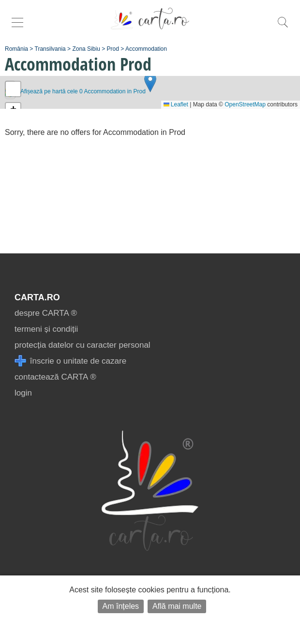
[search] (282, 27)
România (16, 48)
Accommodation (146, 48)
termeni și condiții (46, 329)
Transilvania (50, 48)
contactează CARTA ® (55, 377)
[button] (150, 82)
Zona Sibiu (86, 48)
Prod (113, 48)
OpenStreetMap (245, 104)
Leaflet (176, 104)
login (23, 392)
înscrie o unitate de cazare (70, 361)
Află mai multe (176, 606)
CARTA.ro (37, 297)
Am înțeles (121, 606)
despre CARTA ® (46, 313)
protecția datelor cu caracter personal (82, 345)
